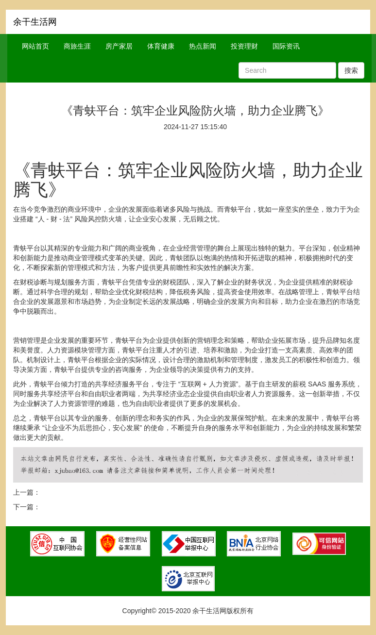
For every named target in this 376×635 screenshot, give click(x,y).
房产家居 (119, 46)
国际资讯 (286, 46)
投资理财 (244, 46)
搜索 (351, 70)
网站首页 (35, 46)
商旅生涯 (77, 46)
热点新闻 (202, 46)
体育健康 (160, 46)
